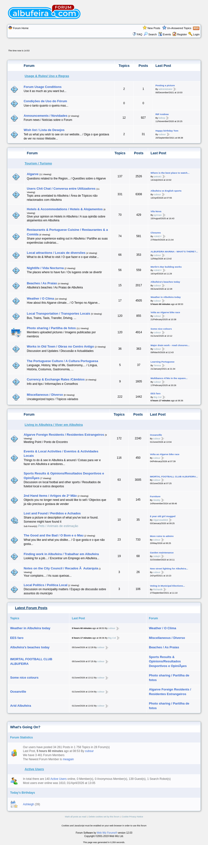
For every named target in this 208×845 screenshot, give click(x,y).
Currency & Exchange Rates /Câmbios (56, 379)
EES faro (155, 393)
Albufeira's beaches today (165, 281)
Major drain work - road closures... (170, 345)
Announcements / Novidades (45, 115)
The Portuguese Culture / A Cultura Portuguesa (62, 361)
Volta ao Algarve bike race (165, 312)
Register (182, 34)
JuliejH (156, 556)
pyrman (158, 215)
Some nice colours (161, 328)
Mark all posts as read (75, 816)
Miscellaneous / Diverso (45, 394)
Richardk (158, 589)
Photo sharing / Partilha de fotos (51, 328)
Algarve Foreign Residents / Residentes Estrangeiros (64, 434)
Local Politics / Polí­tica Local (45, 585)
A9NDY (158, 236)
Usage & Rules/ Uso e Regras (47, 76)
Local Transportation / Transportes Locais (58, 313)
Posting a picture (165, 85)
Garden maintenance (162, 552)
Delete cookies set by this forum (104, 816)
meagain (68, 759)
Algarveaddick (160, 520)
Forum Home (21, 28)
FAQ (139, 34)
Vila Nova (156, 211)
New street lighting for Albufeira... (169, 568)
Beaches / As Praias (42, 283)
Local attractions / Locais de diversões (56, 253)
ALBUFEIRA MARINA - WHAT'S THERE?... (174, 251)
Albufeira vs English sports (166, 190)
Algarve (32, 174)
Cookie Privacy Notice (132, 816)
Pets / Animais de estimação (58, 526)
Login (196, 34)
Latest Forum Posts (31, 608)
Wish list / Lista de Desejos (44, 130)
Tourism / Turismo (38, 163)
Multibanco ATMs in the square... (169, 378)
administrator (165, 89)
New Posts (153, 28)
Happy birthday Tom (166, 130)
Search (150, 34)
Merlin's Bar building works (166, 266)
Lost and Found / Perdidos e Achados (52, 513)
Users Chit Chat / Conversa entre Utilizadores (61, 188)
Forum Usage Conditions (43, 87)
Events (164, 34)
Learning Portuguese (162, 361)
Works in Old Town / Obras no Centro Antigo (60, 346)
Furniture (155, 496)
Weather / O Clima (40, 298)
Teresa (157, 365)
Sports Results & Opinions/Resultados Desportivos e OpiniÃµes (167, 661)
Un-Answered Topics (179, 28)
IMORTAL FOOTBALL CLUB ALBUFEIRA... (174, 476)
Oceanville (156, 435)
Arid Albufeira (20, 705)
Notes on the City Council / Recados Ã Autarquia (61, 568)
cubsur (162, 134)
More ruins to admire (162, 536)
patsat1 (157, 176)
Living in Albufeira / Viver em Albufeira (54, 424)
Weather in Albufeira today (166, 297)
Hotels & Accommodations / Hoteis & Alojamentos (65, 209)
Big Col (157, 396)
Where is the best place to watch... (170, 172)
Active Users (34, 769)
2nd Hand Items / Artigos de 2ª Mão (50, 495)
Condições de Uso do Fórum (45, 101)
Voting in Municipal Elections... (167, 585)
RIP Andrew (162, 114)
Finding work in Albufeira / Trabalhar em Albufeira (61, 554)
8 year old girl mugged (162, 516)
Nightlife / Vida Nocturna (45, 268)
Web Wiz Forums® (107, 832)
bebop (161, 117)
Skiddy (156, 499)
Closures (156, 232)
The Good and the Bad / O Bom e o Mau (54, 535)
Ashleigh (28, 804)
